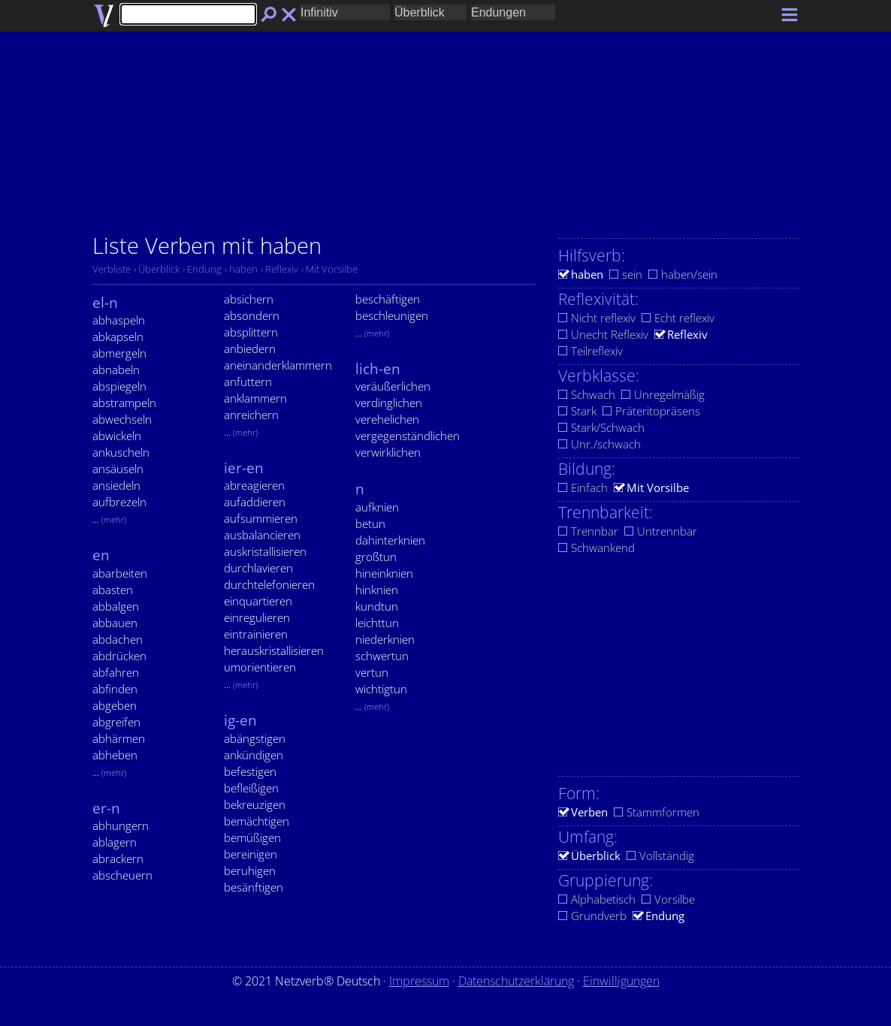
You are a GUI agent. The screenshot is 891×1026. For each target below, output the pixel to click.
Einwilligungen (621, 981)
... (109, 519)
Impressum (419, 981)
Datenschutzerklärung (516, 981)
